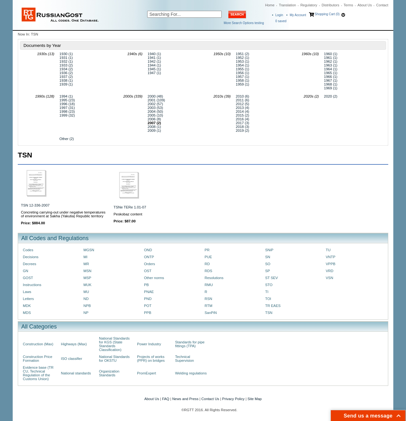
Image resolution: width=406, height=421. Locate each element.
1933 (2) (66, 65)
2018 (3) (242, 127)
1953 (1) (242, 61)
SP (267, 271)
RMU (209, 285)
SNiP (269, 250)
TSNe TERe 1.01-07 (130, 207)
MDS (27, 313)
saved (280, 21)
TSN (268, 313)
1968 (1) (330, 84)
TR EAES (273, 306)
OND (148, 250)
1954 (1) (242, 65)
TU (328, 250)
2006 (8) (154, 119)
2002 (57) (155, 104)
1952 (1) (242, 58)
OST (147, 271)
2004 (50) (155, 111)
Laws (27, 292)
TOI (268, 299)
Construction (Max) (38, 344)
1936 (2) (66, 73)
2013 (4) (242, 108)
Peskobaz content (128, 214)
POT (147, 306)
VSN (329, 278)
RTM (208, 306)
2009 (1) (154, 130)
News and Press (185, 399)
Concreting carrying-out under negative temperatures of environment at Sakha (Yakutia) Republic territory (63, 214)
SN (267, 257)
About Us (364, 5)
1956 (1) (242, 73)
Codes (28, 250)
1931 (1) (66, 58)
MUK (87, 285)
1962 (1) (330, 61)
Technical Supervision (184, 358)
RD (207, 264)
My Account (298, 15)
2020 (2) (330, 96)
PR (207, 250)
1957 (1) (242, 77)
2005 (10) (155, 115)
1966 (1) (330, 77)
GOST (28, 278)
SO (267, 264)
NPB (87, 306)
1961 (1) (330, 58)
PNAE (149, 292)
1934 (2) (66, 69)
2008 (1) (154, 127)
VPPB (330, 264)
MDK (27, 306)
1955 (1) (242, 69)
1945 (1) (154, 69)
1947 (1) (154, 73)
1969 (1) (330, 88)
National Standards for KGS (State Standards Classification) (114, 344)
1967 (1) (330, 80)
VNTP (330, 257)
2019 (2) (242, 130)
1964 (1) (330, 69)
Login (279, 15)
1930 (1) (66, 54)
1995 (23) (67, 100)
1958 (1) (242, 80)
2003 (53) (155, 108)
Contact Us (210, 399)
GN (25, 271)
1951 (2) (242, 54)
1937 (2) (66, 77)
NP (85, 313)
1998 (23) (67, 111)
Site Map (254, 399)
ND (85, 299)
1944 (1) (154, 65)
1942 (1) (154, 61)
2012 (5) (242, 104)
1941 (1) (154, 58)
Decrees (29, 264)
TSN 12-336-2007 (35, 205)
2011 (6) (242, 100)
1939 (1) (66, 84)
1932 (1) (66, 61)
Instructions (32, 285)
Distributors (330, 5)
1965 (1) (330, 73)
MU (86, 292)
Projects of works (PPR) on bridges (151, 358)
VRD (329, 271)
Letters (28, 299)
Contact (382, 5)
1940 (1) (154, 54)
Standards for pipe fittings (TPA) (190, 344)
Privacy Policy (233, 399)
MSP (87, 278)
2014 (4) (242, 111)
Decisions (30, 257)
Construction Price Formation (37, 358)
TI (266, 292)
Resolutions (214, 278)
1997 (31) (67, 108)
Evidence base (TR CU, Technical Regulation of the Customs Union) (38, 373)
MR (86, 264)
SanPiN (211, 313)
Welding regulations (191, 373)
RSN (208, 299)
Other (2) (66, 139)
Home (269, 5)
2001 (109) (156, 100)
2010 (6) (242, 96)
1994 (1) (66, 96)
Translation (287, 5)
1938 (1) (66, 80)
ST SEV (271, 278)
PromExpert (146, 373)
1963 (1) (330, 65)
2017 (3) (242, 123)
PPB (147, 313)
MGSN (88, 250)
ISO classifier (71, 358)
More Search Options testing (244, 23)
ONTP (149, 257)
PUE (208, 257)
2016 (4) (242, 119)
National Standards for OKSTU (114, 358)
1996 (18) (67, 104)
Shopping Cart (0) (327, 14)
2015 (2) (242, 115)
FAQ (165, 399)
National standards (76, 373)
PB (146, 285)
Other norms (154, 278)
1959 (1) (242, 84)
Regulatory (308, 5)
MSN (87, 271)
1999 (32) (67, 115)
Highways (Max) (74, 344)
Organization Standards (109, 373)
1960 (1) (330, 54)
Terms (348, 5)
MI (85, 257)
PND (148, 299)
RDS (208, 271)
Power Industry (149, 344)
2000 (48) (155, 96)
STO (268, 285)
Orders (149, 264)
